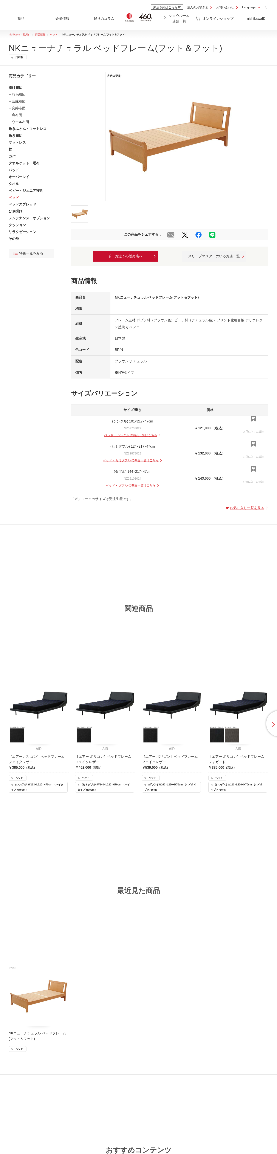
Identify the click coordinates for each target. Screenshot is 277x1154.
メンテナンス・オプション (29, 218)
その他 (14, 239)
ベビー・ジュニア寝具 (26, 190)
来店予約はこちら (167, 7)
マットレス (17, 142)
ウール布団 (20, 122)
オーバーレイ (19, 177)
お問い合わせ (225, 7)
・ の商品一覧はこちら (132, 435)
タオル (14, 184)
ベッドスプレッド (22, 204)
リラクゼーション (22, 232)
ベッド (14, 197)
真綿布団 (19, 108)
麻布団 (17, 115)
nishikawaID (256, 18)
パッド (14, 170)
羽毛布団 (19, 94)
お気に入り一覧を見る (247, 508)
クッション (17, 225)
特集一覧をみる (28, 253)
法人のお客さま (197, 7)
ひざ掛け (15, 211)
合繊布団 (19, 101)
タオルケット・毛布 (24, 163)
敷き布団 (15, 135)
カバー (14, 156)
